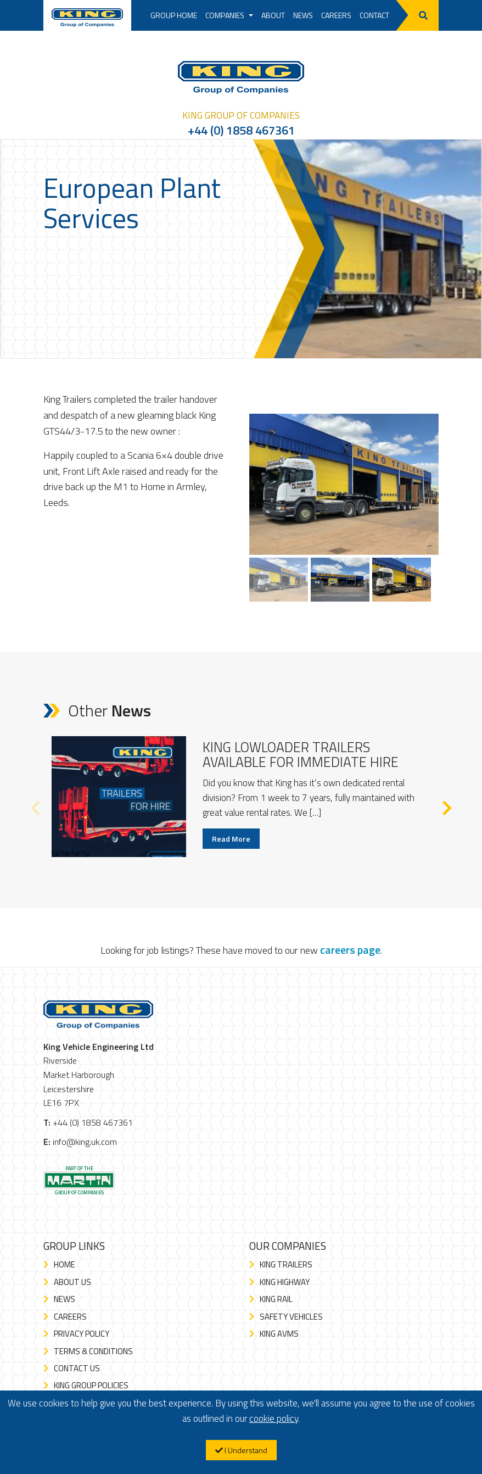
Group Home (173, 15)
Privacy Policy (81, 1333)
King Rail (276, 1299)
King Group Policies (91, 1385)
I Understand (241, 1450)
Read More (231, 838)
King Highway (285, 1282)
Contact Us (77, 1368)
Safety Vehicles (291, 1316)
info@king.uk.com (85, 1141)
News (303, 15)
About (273, 15)
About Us (72, 1282)
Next (446, 805)
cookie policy (273, 1418)
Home (64, 1264)
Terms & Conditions (93, 1351)
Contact (374, 15)
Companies (229, 15)
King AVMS (279, 1333)
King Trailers (286, 1264)
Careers (336, 15)
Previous (35, 805)
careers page (350, 949)
